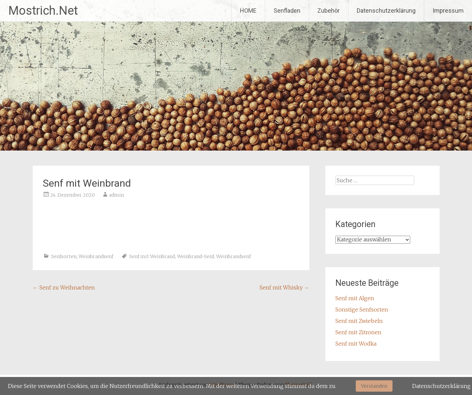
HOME (248, 10)
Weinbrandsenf (95, 256)
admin (116, 195)
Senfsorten (63, 256)
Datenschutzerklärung (386, 10)
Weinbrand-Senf (195, 256)
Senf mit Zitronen (358, 332)
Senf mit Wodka (355, 343)
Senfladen (287, 10)
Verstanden (374, 386)
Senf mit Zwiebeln (359, 321)
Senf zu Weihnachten (64, 287)
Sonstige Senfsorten (361, 309)
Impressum (448, 10)
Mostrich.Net (43, 11)
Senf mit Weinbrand (152, 256)
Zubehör (328, 10)
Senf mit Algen (354, 298)
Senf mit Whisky (284, 287)
